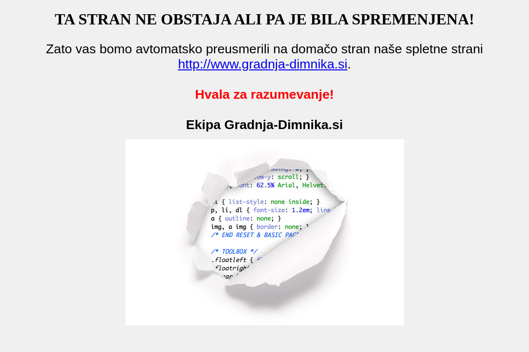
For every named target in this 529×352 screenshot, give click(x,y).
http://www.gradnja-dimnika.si (262, 64)
